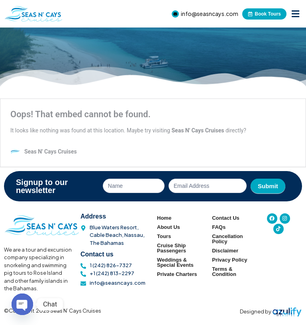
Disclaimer (225, 251)
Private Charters (177, 274)
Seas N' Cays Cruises (197, 130)
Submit (268, 186)
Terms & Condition (224, 271)
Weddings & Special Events (175, 262)
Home (164, 218)
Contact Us (225, 218)
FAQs (219, 227)
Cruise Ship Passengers (171, 248)
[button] (295, 13)
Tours (164, 236)
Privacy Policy (229, 260)
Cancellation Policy (227, 238)
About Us (168, 227)
